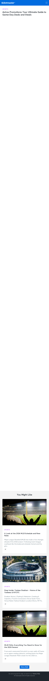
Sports (5, 9)
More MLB (24, 667)
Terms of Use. (36, 673)
